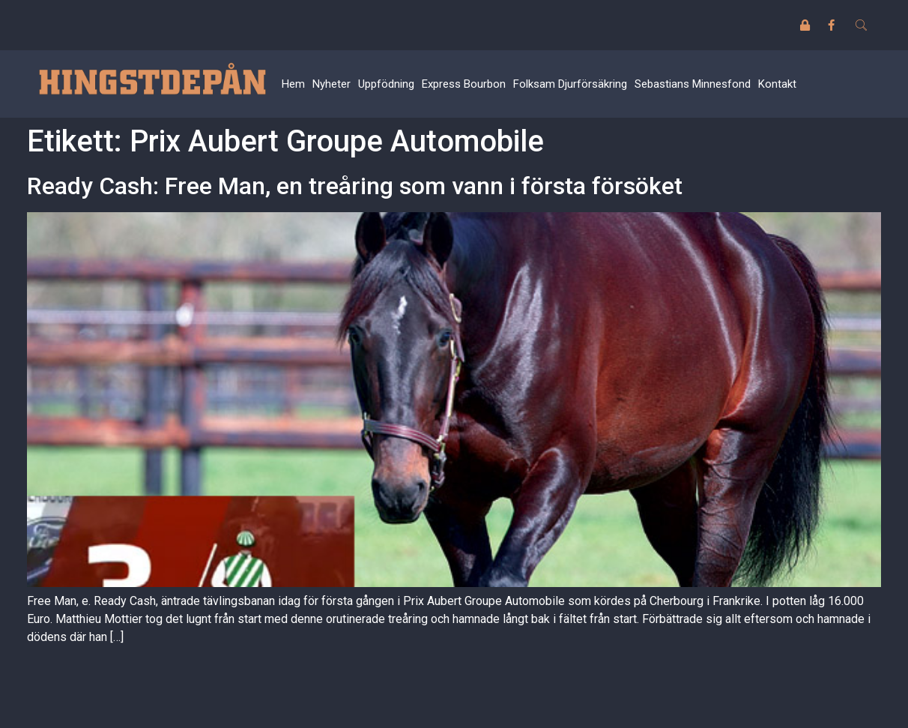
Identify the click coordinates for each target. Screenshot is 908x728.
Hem (293, 84)
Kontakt (777, 84)
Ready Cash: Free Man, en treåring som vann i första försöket (354, 186)
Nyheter (331, 84)
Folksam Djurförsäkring (570, 84)
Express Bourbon (464, 84)
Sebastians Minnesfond (693, 84)
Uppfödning (386, 84)
